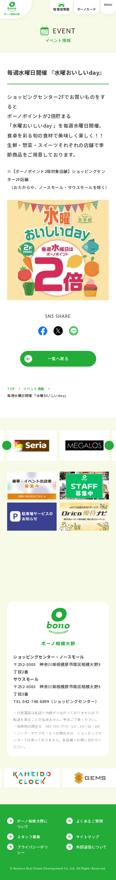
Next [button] (109, 445)
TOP (11, 388)
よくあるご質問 (89, 820)
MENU (108, 7)
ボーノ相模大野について (32, 823)
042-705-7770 (56, 726)
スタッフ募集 (28, 836)
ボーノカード (86, 6)
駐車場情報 (61, 6)
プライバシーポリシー (32, 849)
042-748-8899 (35, 701)
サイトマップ (87, 836)
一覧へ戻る (58, 358)
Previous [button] (6, 445)
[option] (32, 445)
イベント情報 (34, 388)
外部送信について (91, 846)
